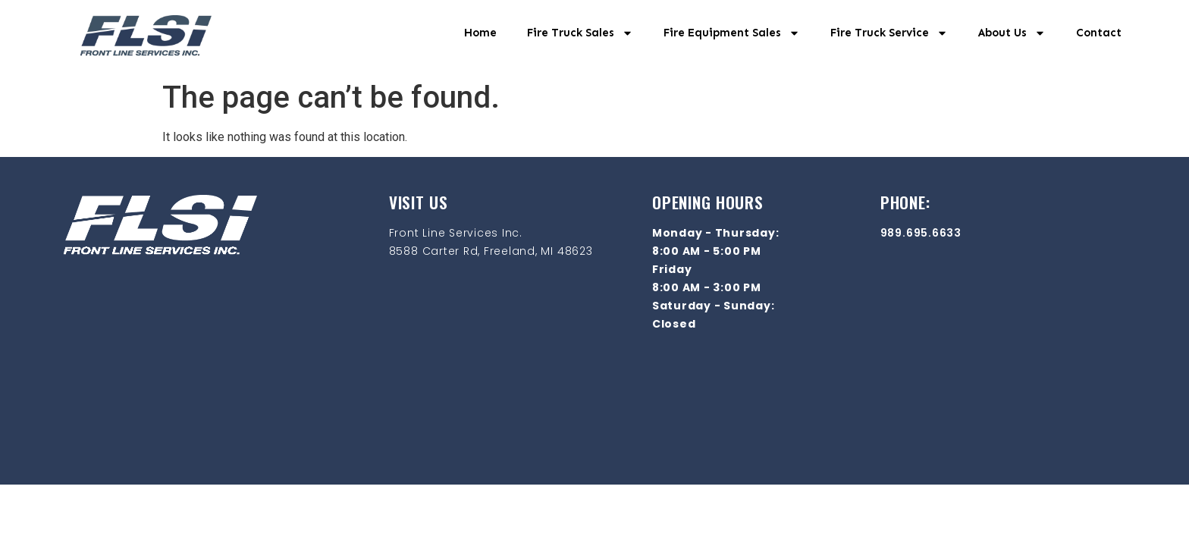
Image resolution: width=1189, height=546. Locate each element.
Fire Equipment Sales (732, 33)
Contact (1099, 32)
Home (480, 32)
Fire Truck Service (889, 33)
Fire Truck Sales (580, 33)
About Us (1012, 33)
